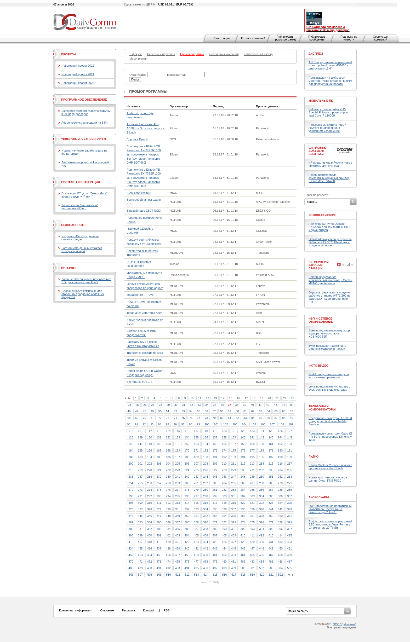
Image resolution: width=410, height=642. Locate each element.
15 (230, 398)
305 (271, 496)
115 (177, 430)
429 (252, 541)
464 (243, 555)
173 (215, 450)
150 (168, 444)
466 (261, 555)
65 (275, 411)
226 (205, 470)
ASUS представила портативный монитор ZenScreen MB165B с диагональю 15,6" (330, 65)
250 (261, 476)
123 (252, 430)
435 (140, 548)
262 (205, 483)
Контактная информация (75, 610)
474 (168, 561)
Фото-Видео (318, 365)
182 (130, 457)
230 (243, 470)
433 (289, 541)
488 (130, 568)
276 (168, 489)
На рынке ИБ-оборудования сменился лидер (80, 238)
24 (129, 404)
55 (198, 411)
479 (215, 561)
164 (130, 450)
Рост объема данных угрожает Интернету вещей (81, 249)
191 (215, 457)
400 (149, 535)
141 (252, 437)
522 (280, 574)
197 (271, 457)
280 (205, 489)
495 (196, 568)
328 (149, 509)
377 (271, 522)
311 (158, 502)
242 (187, 476)
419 (158, 541)
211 (233, 463)
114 (168, 430)
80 (221, 417)
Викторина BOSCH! (139, 381)
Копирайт (149, 610)
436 (149, 548)
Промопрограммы (148, 91)
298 (205, 496)
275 (158, 489)
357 (252, 515)
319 (233, 502)
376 (261, 522)
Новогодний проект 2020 (77, 82)
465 (252, 555)
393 (252, 528)
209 (215, 463)
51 (167, 411)
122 (243, 430)
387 (196, 528)
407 (215, 535)
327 (140, 509)
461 (215, 555)
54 (190, 411)
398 (130, 535)
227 (215, 470)
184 (149, 457)
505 (289, 568)
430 (261, 541)
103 (234, 424)
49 (152, 411)
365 (158, 522)
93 (151, 424)
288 (280, 489)
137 (215, 437)
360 (280, 515)
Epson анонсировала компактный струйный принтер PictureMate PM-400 (329, 178)
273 (140, 489)
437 (158, 548)
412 (261, 535)
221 (158, 470)
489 (140, 568)
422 (187, 541)
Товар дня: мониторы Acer (144, 312)
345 (140, 515)
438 (168, 548)
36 (222, 404)
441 (196, 548)
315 (196, 502)
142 (261, 437)
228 (224, 470)
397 (289, 528)
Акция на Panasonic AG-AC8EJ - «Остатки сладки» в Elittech (145, 128)
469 (289, 555)
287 (271, 489)
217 (289, 463)
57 (214, 411)
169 (177, 450)
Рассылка (128, 610)
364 (149, 522)
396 (280, 528)
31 (183, 404)
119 (215, 430)
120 (224, 430)
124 (261, 430)
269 (271, 483)
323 (271, 502)
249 (252, 476)
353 (215, 515)
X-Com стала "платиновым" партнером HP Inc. (79, 207)
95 (167, 424)
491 (158, 568)
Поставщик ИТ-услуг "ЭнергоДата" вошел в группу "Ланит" (84, 195)
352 (205, 515)
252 (280, 476)
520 (261, 574)
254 (130, 483)
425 (215, 541)
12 (207, 398)
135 (196, 437)
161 (271, 444)
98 (190, 424)
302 (243, 496)
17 (246, 398)
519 (252, 574)
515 (215, 574)
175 (233, 450)
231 (252, 470)
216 (280, 463)
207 (196, 463)
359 (271, 515)
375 (252, 522)
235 (289, 470)
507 (140, 574)
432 (280, 541)
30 (176, 404)
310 (149, 502)
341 (271, 509)
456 (168, 555)
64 (268, 411)
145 (289, 437)
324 (280, 502)
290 (130, 496)
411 (252, 535)
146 (130, 444)
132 (168, 437)
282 (224, 489)
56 (206, 411)
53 (183, 411)
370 (205, 522)
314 (187, 502)
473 (158, 561)
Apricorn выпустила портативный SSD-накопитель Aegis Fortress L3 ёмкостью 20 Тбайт (330, 524)
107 (272, 424)
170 (187, 450)
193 (233, 457)
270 (280, 483)
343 (289, 509)
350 (187, 515)
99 (198, 424)
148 (149, 444)
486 (280, 561)
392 (243, 528)
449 (271, 548)
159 (252, 444)
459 (196, 555)
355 (233, 515)
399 (140, 535)
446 (243, 548)
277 (177, 489)
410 (243, 535)
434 (130, 548)
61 (245, 411)
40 (252, 404)
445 (233, 548)
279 (196, 489)
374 (243, 522)
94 (159, 424)
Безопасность (73, 225)
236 (130, 476)
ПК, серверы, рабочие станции (319, 265)
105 (253, 424)
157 (233, 444)
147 (140, 444)
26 (144, 404)
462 (224, 555)
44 (283, 404)
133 (177, 437)
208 (205, 463)
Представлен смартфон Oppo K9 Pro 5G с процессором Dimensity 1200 (330, 436)
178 (261, 450)
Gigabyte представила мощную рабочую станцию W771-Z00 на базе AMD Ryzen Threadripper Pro (329, 297)
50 (160, 411)
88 (283, 417)
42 (267, 404)
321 (252, 502)
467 (271, 555)
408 (224, 535)
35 (214, 404)
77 (198, 417)
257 (158, 483)
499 (233, 568)
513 (196, 574)
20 (269, 398)
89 (291, 417)
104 (244, 424)
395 (271, 528)
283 (233, 489)
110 (130, 430)
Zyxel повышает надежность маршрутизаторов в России (327, 347)
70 (144, 417)
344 (130, 515)
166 (149, 450)
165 (140, 450)
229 (233, 470)
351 (196, 515)
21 (277, 398)
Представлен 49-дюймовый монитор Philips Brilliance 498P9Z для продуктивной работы (330, 80)
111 (140, 430)
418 (149, 541)
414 (280, 535)
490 (149, 568)
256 (149, 483)
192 (224, 457)
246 (224, 476)
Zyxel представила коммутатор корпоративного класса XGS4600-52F (329, 333)
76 (190, 417)
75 (183, 417)
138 (224, 437)
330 (168, 509)
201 (140, 463)
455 (158, 555)
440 (187, 548)
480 (224, 561)
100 (206, 424)
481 (233, 561)
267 (252, 483)
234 (280, 470)
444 (224, 548)
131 (158, 437)
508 (149, 574)
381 (140, 528)
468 (280, 555)
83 (245, 417)
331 (177, 509)
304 (261, 496)
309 (140, 502)
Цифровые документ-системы (317, 150)
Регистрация (221, 38)
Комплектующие (322, 215)
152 (187, 444)
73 (167, 417)
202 (149, 463)
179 (271, 450)
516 (224, 574)
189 (196, 457)
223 (177, 470)
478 (205, 561)
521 (271, 574)
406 (205, 535)
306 (280, 496)
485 (271, 561)
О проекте (107, 610)
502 (261, 568)
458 (187, 555)
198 (280, 457)
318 (224, 502)
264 (224, 483)
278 (187, 489)
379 (289, 522)
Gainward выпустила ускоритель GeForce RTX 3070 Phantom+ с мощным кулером (330, 242)
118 (205, 430)
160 (261, 444)
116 (187, 430)
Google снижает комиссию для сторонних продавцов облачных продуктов (82, 294)
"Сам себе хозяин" (139, 192)
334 (205, 509)
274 (149, 489)
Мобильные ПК (321, 100)
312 (168, 502)
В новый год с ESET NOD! (144, 210)
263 (215, 483)
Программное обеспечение (84, 99)
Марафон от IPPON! (140, 294)
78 (206, 417)
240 (168, 476)
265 (233, 483)
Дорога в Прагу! (137, 139)
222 (168, 470)
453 (140, 555)
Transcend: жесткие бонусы (145, 352)
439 (177, 548)
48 (144, 411)
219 (140, 470)
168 (168, 450)
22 (284, 398)
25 (137, 404)
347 (158, 515)
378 (280, 522)
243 (196, 476)
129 (140, 437)
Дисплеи (316, 53)
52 (175, 411)
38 (236, 404)
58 (221, 411)
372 (224, 522)
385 (177, 528)
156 (224, 444)
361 (289, 515)
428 (243, 541)
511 (177, 574)
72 (160, 417)
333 (196, 509)
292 (149, 496)
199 (289, 457)
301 (233, 496)
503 (271, 568)
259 (177, 483)
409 (233, 535)
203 (158, 463)
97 (182, 424)
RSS (167, 610)
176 (243, 450)
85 (260, 417)
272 (130, 489)
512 (187, 574)
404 (187, 535)
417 (140, 541)
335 (215, 509)
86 (268, 417)
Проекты (68, 54)
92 (144, 424)
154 (205, 444)
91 (136, 424)
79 (214, 417)
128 (130, 437)
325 (289, 502)
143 (271, 437)
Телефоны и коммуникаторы (322, 408)
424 (205, 541)
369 (196, 522)
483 (252, 561)
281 (215, 489)
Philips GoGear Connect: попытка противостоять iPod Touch (330, 467)
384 (168, 528)
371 (215, 522)
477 (196, 561)
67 (291, 411)
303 (252, 496)
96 (175, 424)
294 (168, 496)
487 (289, 561)
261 (196, 483)
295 (177, 496)
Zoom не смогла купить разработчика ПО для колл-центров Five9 (86, 280)
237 (140, 476)
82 (237, 417)
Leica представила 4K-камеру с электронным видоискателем (329, 388)
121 (233, 430)
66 (283, 411)
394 (261, 528)
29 (168, 404)
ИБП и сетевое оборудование (321, 320)
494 (187, 568)
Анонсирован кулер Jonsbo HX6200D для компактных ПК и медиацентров (329, 227)
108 (281, 424)
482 (243, 561)
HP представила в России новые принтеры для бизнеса (330, 164)
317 (215, 502)
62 (252, 411)
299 (215, 496)
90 (128, 424)
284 (243, 489)
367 (177, 522)
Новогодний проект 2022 (77, 65)
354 (224, 515)
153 (196, 444)
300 (224, 496)
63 (260, 411)
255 (140, 483)
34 (206, 404)
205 (177, 463)
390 (224, 528)
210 (224, 463)
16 (238, 398)
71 (152, 417)
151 (177, 444)
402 (168, 535)
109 (290, 424)
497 (215, 568)
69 (136, 417)
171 (196, 450)
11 (199, 398)
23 (292, 398)
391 (233, 528)
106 (262, 424)
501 (252, 568)
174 (224, 450)
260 (187, 483)
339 (252, 509)
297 (196, 496)
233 (271, 470)
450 (280, 548)
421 (177, 541)
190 (205, 457)
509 (159, 574)
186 (168, 457)
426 (224, 541)
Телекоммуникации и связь (84, 139)
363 (140, 522)
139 (233, 437)
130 (149, 437)
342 (280, 509)
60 (237, 411)
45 (291, 404)
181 (289, 450)
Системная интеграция (80, 182)
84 (252, 417)
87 (275, 417)
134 (187, 437)
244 (205, 476)
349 (177, 515)
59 (229, 411)
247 (233, 476)
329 (158, 509)
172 (205, 450)
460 (205, 555)
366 (168, 522)
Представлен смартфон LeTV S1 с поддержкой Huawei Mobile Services (330, 421)
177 (252, 450)
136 (205, 437)
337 (233, 509)
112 (149, 430)
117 (196, 430)
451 (289, 548)
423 (196, 541)
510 (168, 574)
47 (136, 411)
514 (205, 574)
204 (168, 463)
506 (131, 574)
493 (177, 568)
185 (158, 457)
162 (280, 444)
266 (243, 483)
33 (199, 404)
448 (261, 548)
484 (261, 561)
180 (280, 450)
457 (177, 555)
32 (191, 404)
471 (140, 561)
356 (243, 515)
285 (252, 489)
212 (243, 463)
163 (289, 444)
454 (149, 555)
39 (244, 404)
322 (261, 502)
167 (158, 450)
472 (149, 561)
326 (130, 509)
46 (128, 411)
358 (261, 515)
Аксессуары (319, 497)
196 (261, 457)
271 (289, 483)
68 (128, 417)
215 (271, 463)
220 (149, 470)
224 (187, 470)
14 (222, 398)
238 (149, 476)
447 (252, 548)
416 (130, 541)
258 (168, 483)
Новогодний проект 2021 (77, 74)
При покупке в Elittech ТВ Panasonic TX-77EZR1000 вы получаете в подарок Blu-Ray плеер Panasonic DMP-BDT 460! (144, 154)
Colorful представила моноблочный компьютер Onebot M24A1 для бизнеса (330, 280)
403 (177, 535)
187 (177, 457)
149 (158, 444)
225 (196, 470)
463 (233, 555)
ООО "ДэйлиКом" (344, 624)
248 (243, 476)
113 (158, 430)
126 (280, 430)
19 (261, 398)
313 (177, 502)
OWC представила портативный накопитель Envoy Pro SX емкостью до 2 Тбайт (330, 509)
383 (158, 528)
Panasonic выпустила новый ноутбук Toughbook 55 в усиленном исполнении (327, 127)
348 (168, 515)
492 (168, 568)
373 (233, 522)
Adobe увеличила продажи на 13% (84, 122)
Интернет (69, 267)
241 (177, 476)
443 (215, 548)
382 (149, 528)
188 (187, 457)
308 (130, 502)
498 (224, 568)
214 (261, 463)
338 (243, 509)
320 (243, 502)
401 (158, 535)
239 (158, 476)
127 (289, 430)
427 (233, 541)
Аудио (313, 456)
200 (130, 463)
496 (205, 568)
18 (253, 398)
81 (229, 417)
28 (160, 404)
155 (215, 444)
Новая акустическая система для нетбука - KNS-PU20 (328, 479)
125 (271, 430)
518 (243, 574)
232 (261, 470)
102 (225, 424)
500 (243, 568)
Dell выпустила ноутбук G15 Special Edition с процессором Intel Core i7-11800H (328, 112)
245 (215, 476)
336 (224, 509)
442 (205, 548)
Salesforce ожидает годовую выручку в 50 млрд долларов (85, 112)
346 (149, 515)
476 (187, 561)
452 (130, 555)
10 (191, 398)
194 (243, 457)
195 (252, 457)
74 (175, 417)
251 (271, 476)
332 (187, 509)
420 (168, 541)
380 (130, 528)
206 (187, 463)
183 (140, 457)
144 (280, 437)
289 (289, 489)
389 (215, 528)
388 (205, 528)
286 (261, 489)
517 (233, 574)
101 (216, 424)
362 (130, 522)
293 (158, 496)
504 (280, 568)
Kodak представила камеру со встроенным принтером (329, 376)
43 (275, 404)
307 (289, 496)
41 (259, 404)
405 (196, 535)
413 (271, 535)
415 (289, 535)
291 (140, 496)
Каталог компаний (253, 38)
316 (205, 502)
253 (289, 476)
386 (187, 528)
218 (130, 470)
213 (252, 463)
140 (243, 437)
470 (130, 561)
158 (243, 444)
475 (177, 561)
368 (187, 522)
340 (261, 509)
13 (215, 398)
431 (271, 541)
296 (187, 496)
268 (261, 483)
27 (152, 404)
